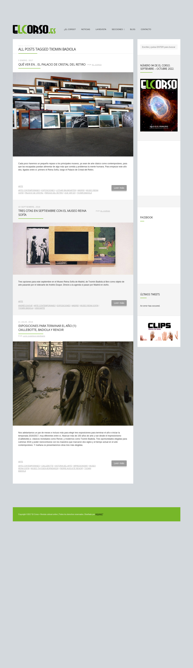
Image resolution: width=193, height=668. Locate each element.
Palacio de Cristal (34, 193)
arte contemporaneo (29, 190)
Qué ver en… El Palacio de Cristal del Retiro (52, 64)
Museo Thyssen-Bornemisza (44, 468)
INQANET (99, 514)
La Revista (101, 29)
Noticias (85, 29)
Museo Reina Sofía (89, 306)
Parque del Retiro (54, 193)
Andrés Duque (25, 306)
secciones (117, 29)
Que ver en (70, 193)
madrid (81, 190)
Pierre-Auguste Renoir (71, 468)
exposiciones (48, 190)
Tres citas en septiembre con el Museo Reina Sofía (52, 213)
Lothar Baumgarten (66, 190)
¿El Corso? (70, 29)
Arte (20, 186)
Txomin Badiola (84, 193)
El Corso (97, 65)
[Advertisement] (97, 11)
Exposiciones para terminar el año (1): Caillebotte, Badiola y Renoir (47, 328)
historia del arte (63, 466)
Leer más (119, 187)
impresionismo (80, 466)
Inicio (20, 46)
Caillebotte (47, 466)
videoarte (40, 308)
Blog (132, 29)
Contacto (146, 29)
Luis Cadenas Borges (34, 336)
